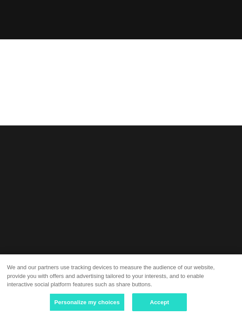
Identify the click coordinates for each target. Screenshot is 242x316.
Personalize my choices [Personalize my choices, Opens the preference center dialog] (87, 304)
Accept (159, 304)
